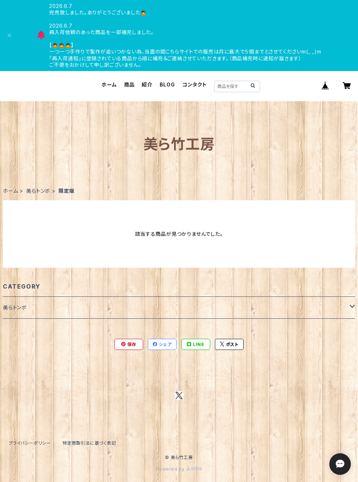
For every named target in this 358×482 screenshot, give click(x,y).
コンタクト (194, 84)
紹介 (147, 84)
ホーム (109, 84)
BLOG (167, 84)
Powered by (179, 469)
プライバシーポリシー (30, 443)
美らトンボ (38, 191)
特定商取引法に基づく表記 (89, 443)
